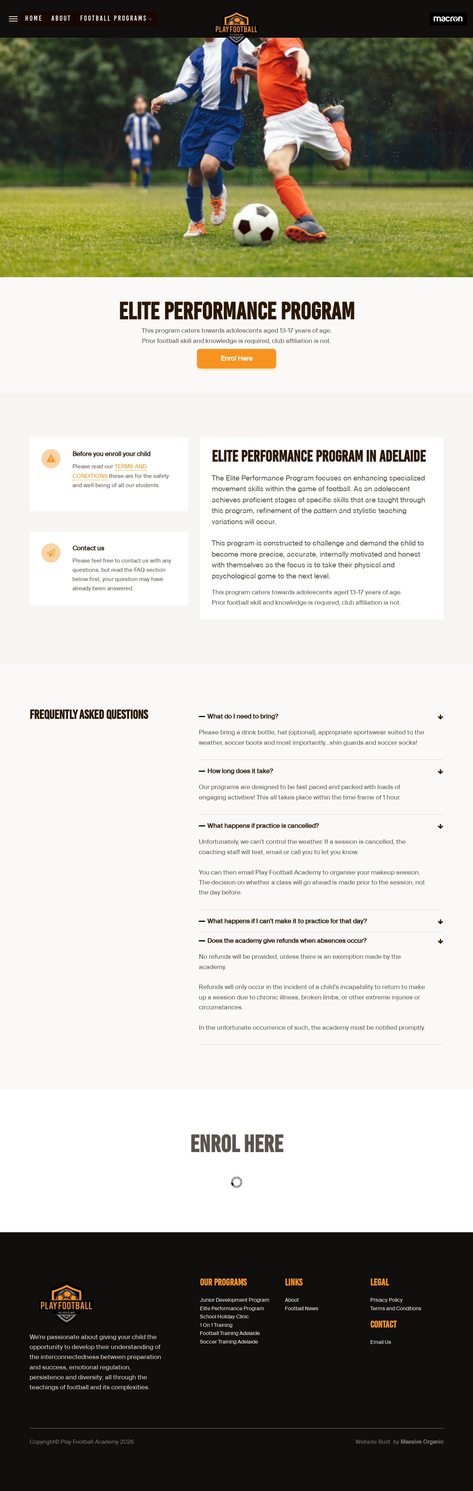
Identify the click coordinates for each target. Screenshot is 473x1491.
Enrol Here (236, 358)
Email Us (380, 1342)
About (61, 19)
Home (33, 19)
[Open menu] (13, 18)
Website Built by (399, 1442)
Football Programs (116, 19)
